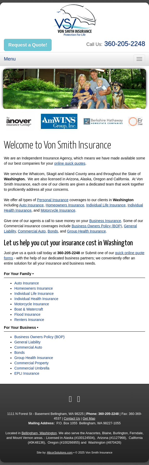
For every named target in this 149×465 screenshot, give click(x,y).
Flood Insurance (27, 314)
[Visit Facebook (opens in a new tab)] (70, 399)
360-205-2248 (124, 43)
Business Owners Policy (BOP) (97, 226)
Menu (10, 59)
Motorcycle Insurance (58, 210)
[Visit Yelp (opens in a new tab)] (78, 399)
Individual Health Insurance (36, 299)
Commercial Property (31, 363)
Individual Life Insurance (106, 205)
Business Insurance (105, 221)
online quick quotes (69, 163)
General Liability (27, 342)
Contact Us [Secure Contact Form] (72, 418)
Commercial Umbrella (31, 368)
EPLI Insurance (26, 373)
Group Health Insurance (86, 231)
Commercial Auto (32, 231)
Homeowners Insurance (65, 205)
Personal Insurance (53, 200)
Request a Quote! (27, 44)
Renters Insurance (29, 320)
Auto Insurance (31, 205)
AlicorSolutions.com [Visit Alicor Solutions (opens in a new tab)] (59, 452)
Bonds (53, 231)
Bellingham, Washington (39, 433)
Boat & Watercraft (28, 309)
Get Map (89, 418)
